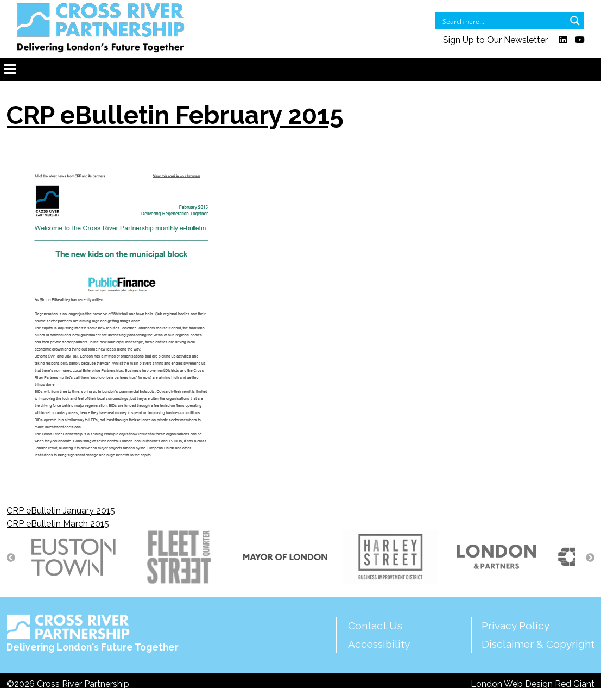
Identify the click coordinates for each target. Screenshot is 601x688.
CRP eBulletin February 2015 (175, 115)
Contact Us (375, 625)
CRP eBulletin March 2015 (58, 523)
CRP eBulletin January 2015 (61, 510)
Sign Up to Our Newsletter (495, 40)
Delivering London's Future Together (93, 633)
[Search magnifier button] (575, 20)
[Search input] (502, 20)
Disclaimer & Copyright (538, 644)
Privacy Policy (515, 625)
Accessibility (379, 644)
